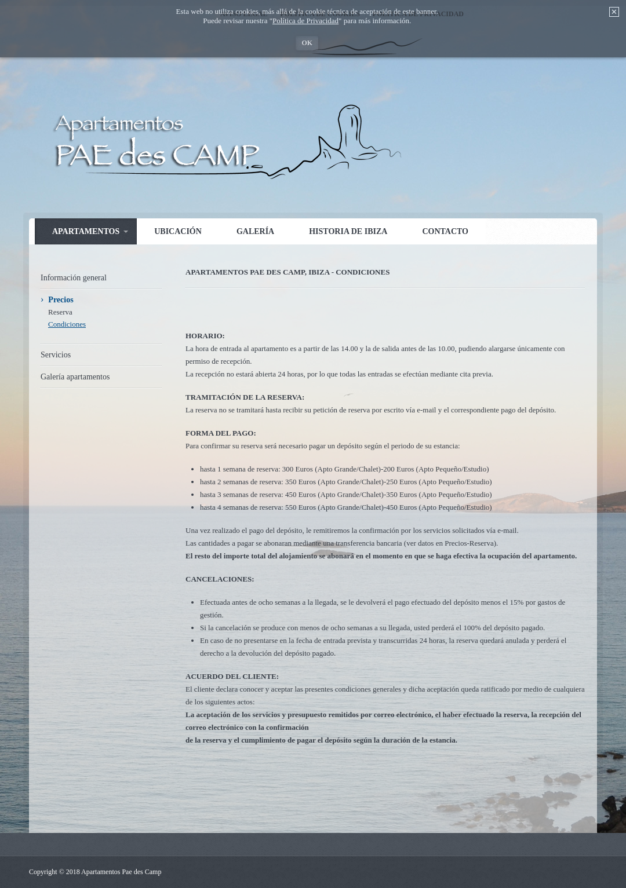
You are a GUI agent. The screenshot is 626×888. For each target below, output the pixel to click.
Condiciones (67, 324)
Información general (74, 277)
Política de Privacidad (305, 20)
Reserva (60, 312)
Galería (255, 231)
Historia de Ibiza (348, 231)
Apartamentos (85, 231)
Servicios (56, 354)
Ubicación (178, 231)
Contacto (445, 231)
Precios (60, 299)
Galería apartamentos (75, 376)
